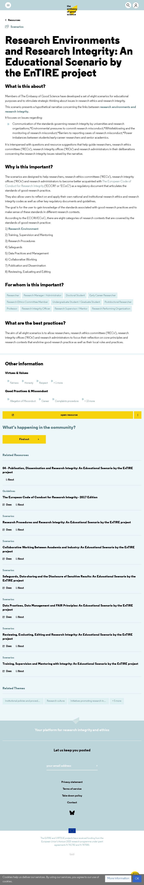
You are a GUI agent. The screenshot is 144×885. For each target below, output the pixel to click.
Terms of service (72, 789)
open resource (69, 415)
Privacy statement (72, 782)
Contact (72, 802)
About (11, 479)
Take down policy (72, 795)
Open (9, 504)
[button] (118, 878)
